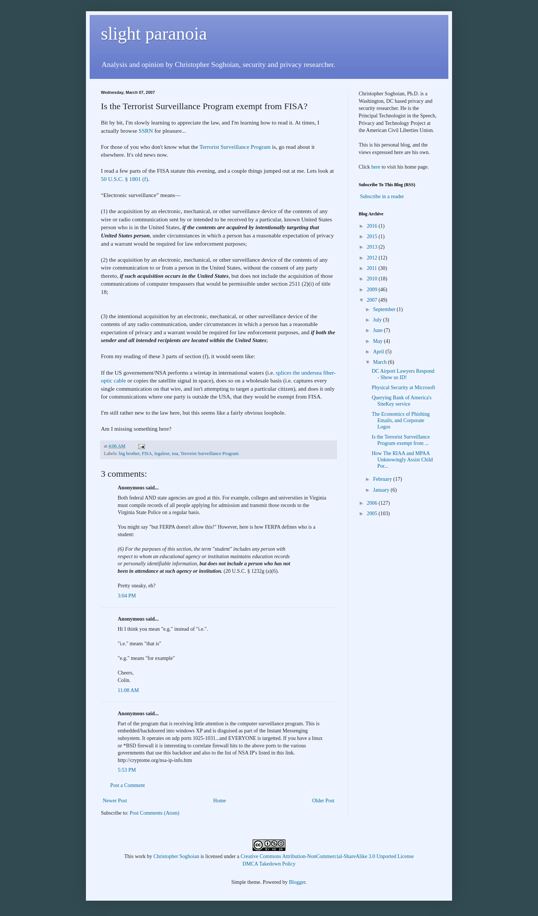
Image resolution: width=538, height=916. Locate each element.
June (378, 330)
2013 (373, 247)
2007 (373, 300)
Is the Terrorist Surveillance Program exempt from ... (401, 440)
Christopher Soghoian (177, 856)
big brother (129, 453)
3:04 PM (127, 596)
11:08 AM (128, 690)
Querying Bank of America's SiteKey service (402, 401)
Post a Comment (127, 785)
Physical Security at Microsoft (403, 387)
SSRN (146, 130)
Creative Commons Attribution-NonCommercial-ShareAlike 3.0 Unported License (327, 856)
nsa (175, 453)
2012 (373, 258)
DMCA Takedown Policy (269, 864)
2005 (373, 513)
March (380, 362)
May (378, 341)
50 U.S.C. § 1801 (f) (124, 179)
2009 (373, 289)
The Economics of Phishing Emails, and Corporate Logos (401, 420)
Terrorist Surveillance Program (235, 147)
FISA (147, 453)
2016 (373, 226)
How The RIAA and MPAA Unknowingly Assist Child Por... (402, 460)
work (140, 856)
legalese (162, 453)
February (383, 479)
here (375, 167)
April (379, 351)
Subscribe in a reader (382, 196)
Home (219, 800)
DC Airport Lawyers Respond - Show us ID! (403, 374)
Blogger (297, 882)
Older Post (323, 800)
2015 (373, 236)
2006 (373, 503)
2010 (373, 279)
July (378, 320)
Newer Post (115, 800)
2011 (372, 268)
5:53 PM (127, 770)
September (384, 309)
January (381, 490)
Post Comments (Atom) (154, 813)
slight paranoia (154, 33)
